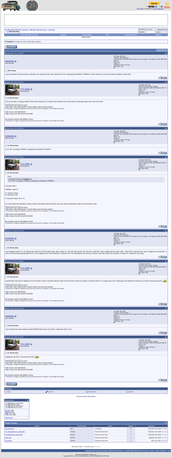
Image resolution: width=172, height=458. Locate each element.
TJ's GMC (25, 89)
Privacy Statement (161, 450)
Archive (151, 450)
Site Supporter (158, 9)
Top (169, 450)
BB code (7, 410)
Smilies (7, 412)
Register (63, 35)
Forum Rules (9, 417)
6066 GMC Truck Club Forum (38, 29)
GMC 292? (8, 437)
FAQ (107, 35)
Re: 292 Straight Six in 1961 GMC (15, 431)
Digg (8, 391)
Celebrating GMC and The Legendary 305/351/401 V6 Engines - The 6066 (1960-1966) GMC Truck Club (116, 450)
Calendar (158, 35)
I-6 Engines (51, 29)
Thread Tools (161, 50)
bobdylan (9, 61)
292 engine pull (9, 428)
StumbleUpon (92, 391)
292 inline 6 (8, 440)
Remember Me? (161, 29)
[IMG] (6, 413)
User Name (141, 29)
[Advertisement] (86, 20)
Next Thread (91, 396)
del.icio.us (51, 391)
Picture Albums (87, 35)
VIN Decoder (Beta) (131, 35)
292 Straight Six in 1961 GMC (14, 434)
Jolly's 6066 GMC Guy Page (29, 35)
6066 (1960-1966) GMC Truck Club (17, 29)
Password (141, 32)
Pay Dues (140, 9)
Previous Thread (82, 396)
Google (131, 391)
